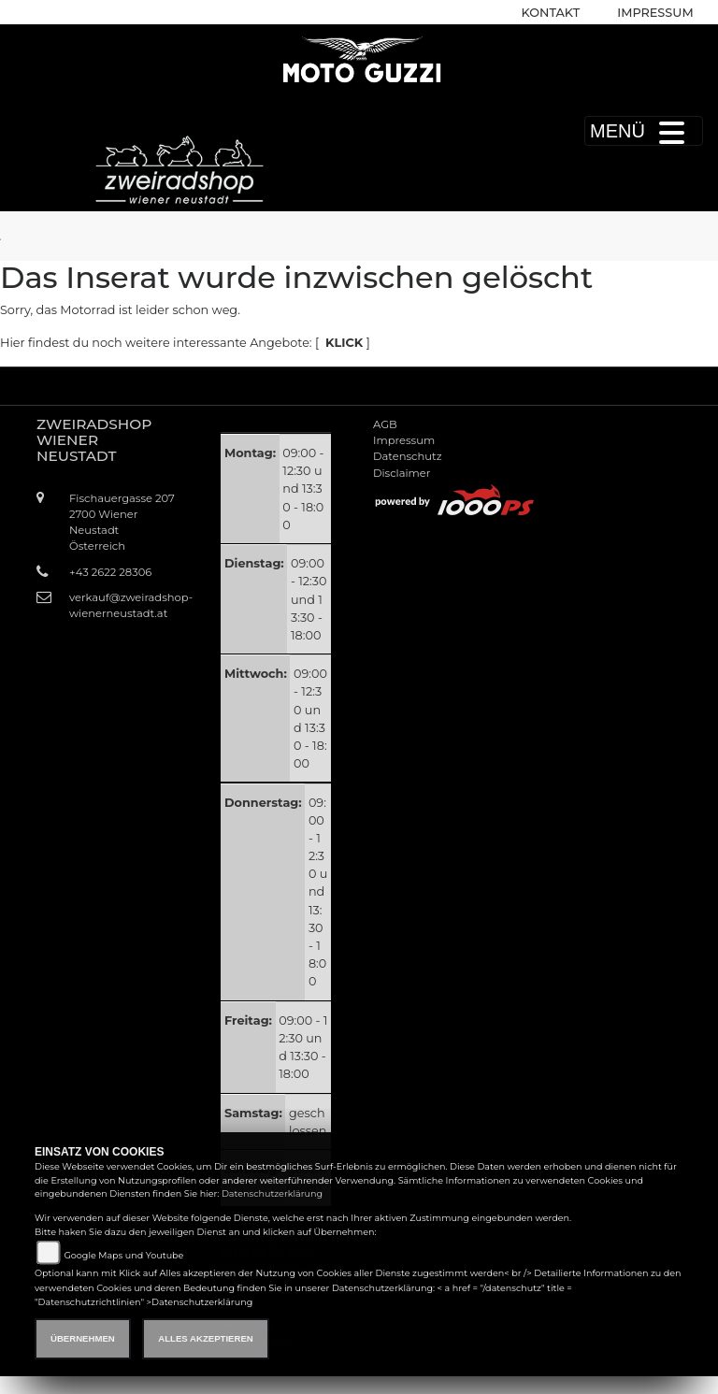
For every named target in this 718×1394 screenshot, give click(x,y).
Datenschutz (407, 456)
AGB (385, 424)
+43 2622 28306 (110, 572)
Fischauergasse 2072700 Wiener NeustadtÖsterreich (122, 522)
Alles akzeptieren (205, 1338)
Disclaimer (401, 473)
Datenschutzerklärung (272, 1193)
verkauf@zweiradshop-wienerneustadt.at (123, 605)
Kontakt (551, 13)
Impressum (655, 13)
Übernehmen (82, 1338)
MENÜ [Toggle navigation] (643, 131)
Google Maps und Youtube (123, 1255)
